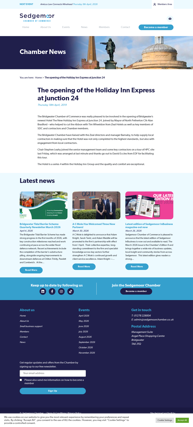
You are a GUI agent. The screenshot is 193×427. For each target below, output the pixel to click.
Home (25, 27)
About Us (45, 27)
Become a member (156, 27)
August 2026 (85, 337)
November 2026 (87, 353)
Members (104, 27)
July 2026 (83, 332)
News (84, 27)
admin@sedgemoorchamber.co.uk (153, 319)
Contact (125, 27)
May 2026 (84, 321)
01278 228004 (142, 315)
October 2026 (86, 347)
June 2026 (84, 326)
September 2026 (87, 342)
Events (66, 27)
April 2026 (84, 316)
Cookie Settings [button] (165, 420)
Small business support (31, 326)
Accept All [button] (182, 420)
